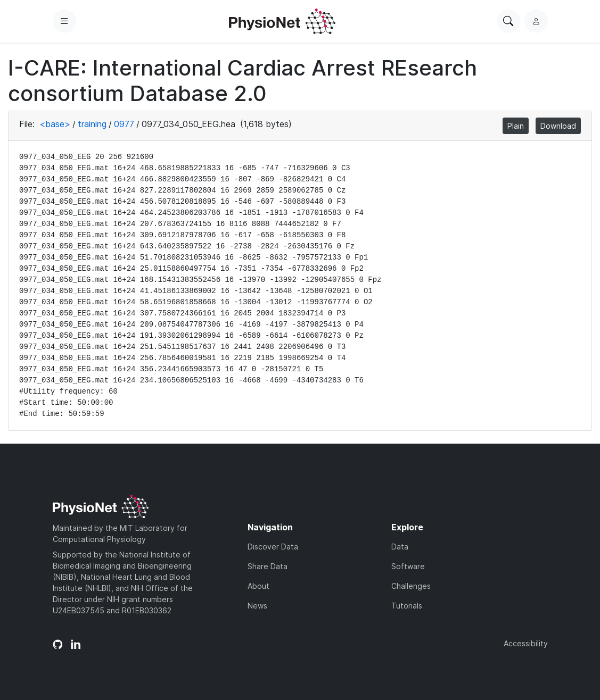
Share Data (267, 566)
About (258, 585)
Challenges (411, 585)
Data (399, 546)
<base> (54, 124)
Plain (515, 125)
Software (408, 566)
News (257, 605)
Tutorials (406, 605)
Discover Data (273, 546)
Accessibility (526, 643)
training (92, 124)
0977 (124, 124)
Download (558, 125)
